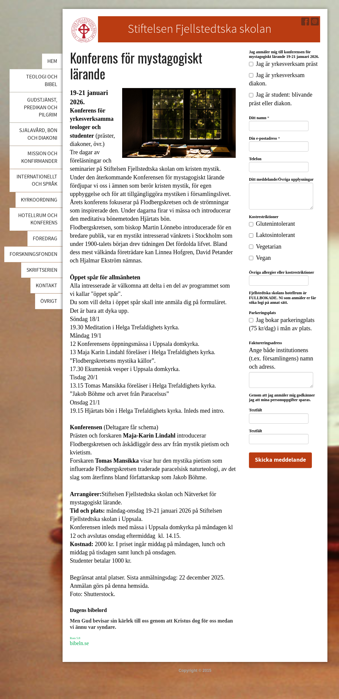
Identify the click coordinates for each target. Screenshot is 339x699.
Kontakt (46, 285)
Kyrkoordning (39, 200)
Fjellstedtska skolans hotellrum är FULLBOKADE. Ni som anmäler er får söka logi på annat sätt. (282, 298)
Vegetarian (265, 246)
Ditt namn (259, 118)
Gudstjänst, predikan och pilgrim (40, 107)
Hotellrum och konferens (37, 219)
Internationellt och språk (37, 180)
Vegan (260, 258)
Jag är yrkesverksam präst (283, 64)
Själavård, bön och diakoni (38, 134)
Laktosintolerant (272, 235)
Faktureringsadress (265, 343)
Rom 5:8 (75, 638)
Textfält (255, 410)
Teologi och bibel (41, 80)
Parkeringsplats (262, 312)
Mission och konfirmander (39, 157)
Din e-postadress (264, 138)
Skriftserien (41, 270)
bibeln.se (79, 643)
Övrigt (48, 301)
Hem (52, 61)
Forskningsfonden (33, 254)
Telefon (255, 159)
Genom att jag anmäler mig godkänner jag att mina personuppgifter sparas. (282, 397)
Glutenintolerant (272, 223)
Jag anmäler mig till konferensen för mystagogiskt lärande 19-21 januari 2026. (284, 54)
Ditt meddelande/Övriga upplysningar (281, 179)
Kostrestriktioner (263, 216)
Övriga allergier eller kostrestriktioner (281, 272)
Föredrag (45, 238)
